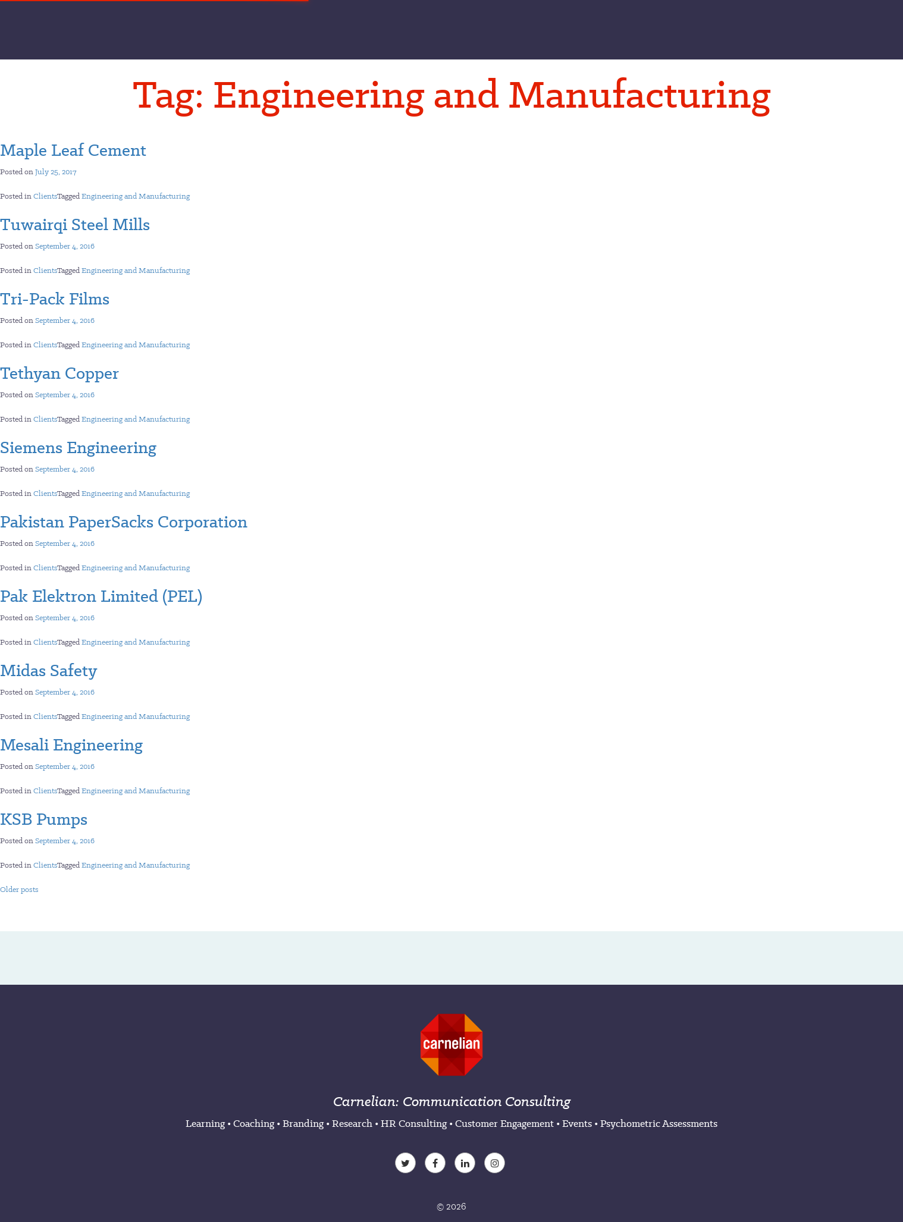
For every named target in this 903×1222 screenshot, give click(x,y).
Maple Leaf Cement (73, 150)
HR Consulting (414, 1123)
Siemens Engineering (78, 447)
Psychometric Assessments (658, 1123)
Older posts (19, 889)
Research (352, 1123)
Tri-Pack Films (54, 298)
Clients (45, 196)
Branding (303, 1123)
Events (577, 1123)
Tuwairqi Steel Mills (75, 224)
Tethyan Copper (59, 373)
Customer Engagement (504, 1123)
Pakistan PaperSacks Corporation (123, 521)
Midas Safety (48, 670)
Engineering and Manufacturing (135, 196)
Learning (205, 1123)
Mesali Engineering (71, 744)
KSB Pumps (43, 819)
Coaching (253, 1123)
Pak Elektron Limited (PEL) (101, 596)
